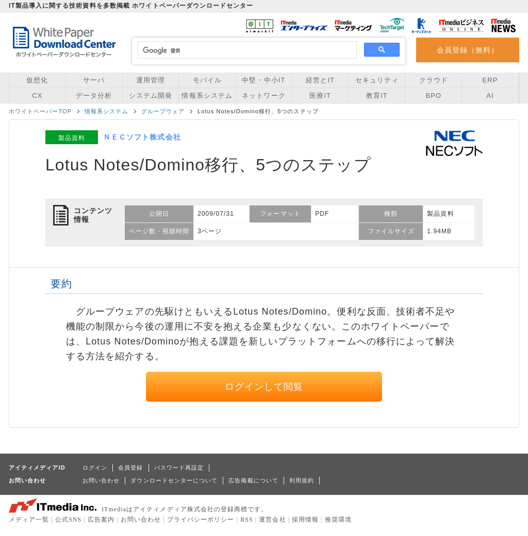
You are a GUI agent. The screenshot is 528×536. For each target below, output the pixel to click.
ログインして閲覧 (264, 387)
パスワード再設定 (179, 467)
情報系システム (207, 95)
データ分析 (94, 95)
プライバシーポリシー (201, 519)
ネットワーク (263, 95)
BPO (433, 95)
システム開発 (150, 95)
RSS (246, 519)
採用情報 (305, 519)
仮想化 (37, 80)
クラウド (433, 80)
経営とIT (320, 80)
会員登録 (130, 467)
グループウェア (163, 111)
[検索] (246, 50)
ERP (490, 80)
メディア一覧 (29, 519)
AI (489, 95)
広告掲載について (253, 480)
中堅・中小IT (263, 80)
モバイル (207, 80)
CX (37, 95)
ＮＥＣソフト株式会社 (142, 137)
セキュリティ (377, 80)
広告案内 (101, 519)
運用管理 (150, 80)
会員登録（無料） (468, 50)
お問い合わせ (101, 480)
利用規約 (301, 480)
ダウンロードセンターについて (174, 480)
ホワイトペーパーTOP (40, 111)
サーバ (94, 80)
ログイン (94, 467)
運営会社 (272, 519)
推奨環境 (338, 519)
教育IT (377, 95)
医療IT (320, 95)
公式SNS (68, 519)
